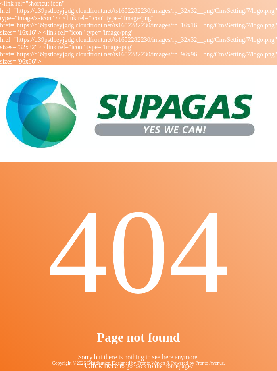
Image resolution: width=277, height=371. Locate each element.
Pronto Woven (151, 363)
